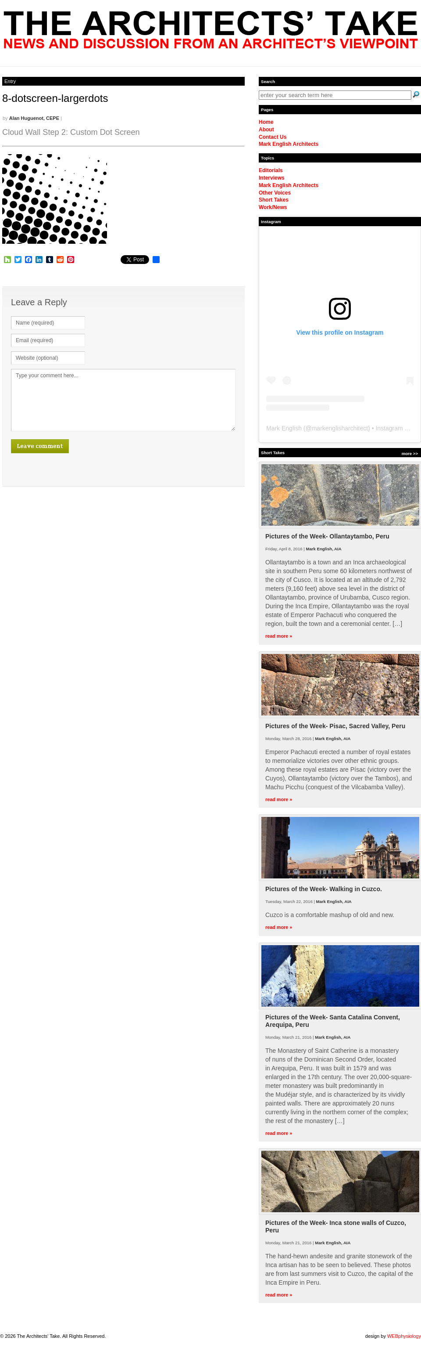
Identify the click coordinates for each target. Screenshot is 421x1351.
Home (266, 122)
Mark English (284, 428)
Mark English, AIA (323, 548)
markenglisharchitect (340, 428)
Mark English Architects (288, 144)
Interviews (272, 178)
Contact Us (272, 137)
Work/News (273, 207)
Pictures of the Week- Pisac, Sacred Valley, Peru (335, 726)
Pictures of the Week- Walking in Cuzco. (323, 888)
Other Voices (275, 193)
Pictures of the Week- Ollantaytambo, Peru (327, 536)
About (266, 129)
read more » (278, 636)
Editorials (271, 170)
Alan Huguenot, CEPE (34, 118)
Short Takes (274, 200)
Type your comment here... (123, 400)
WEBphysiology (404, 1336)
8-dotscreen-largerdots (55, 98)
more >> (410, 453)
